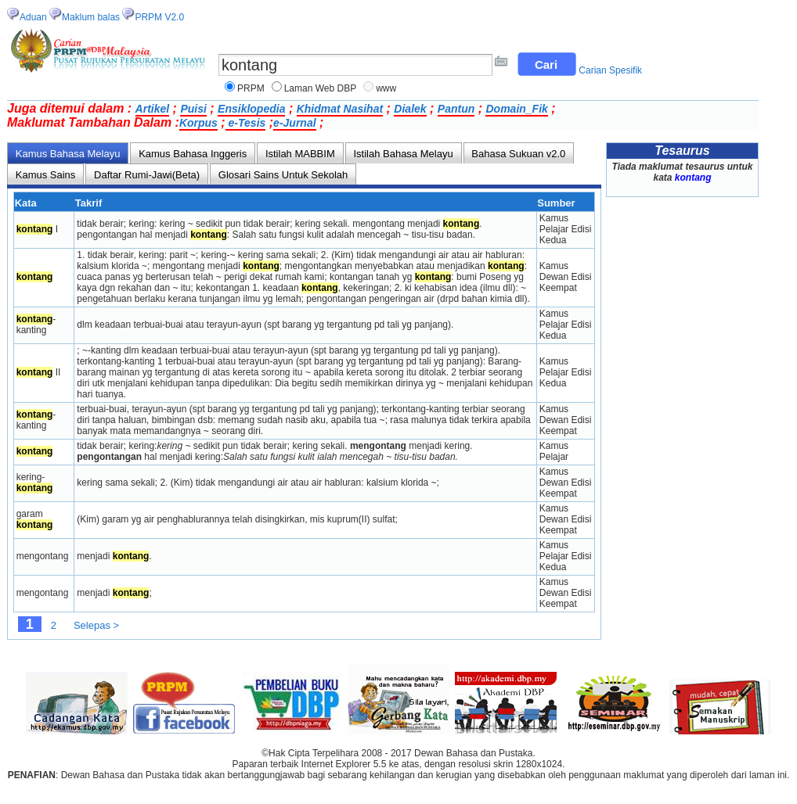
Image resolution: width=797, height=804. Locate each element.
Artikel (152, 108)
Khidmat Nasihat (340, 108)
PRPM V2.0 (159, 17)
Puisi (193, 108)
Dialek (410, 108)
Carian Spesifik (610, 70)
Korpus (198, 123)
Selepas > (96, 625)
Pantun (456, 108)
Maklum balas (91, 17)
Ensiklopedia (251, 108)
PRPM (251, 88)
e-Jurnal (294, 123)
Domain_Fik (516, 108)
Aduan (33, 17)
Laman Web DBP (320, 88)
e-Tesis (245, 123)
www (386, 88)
